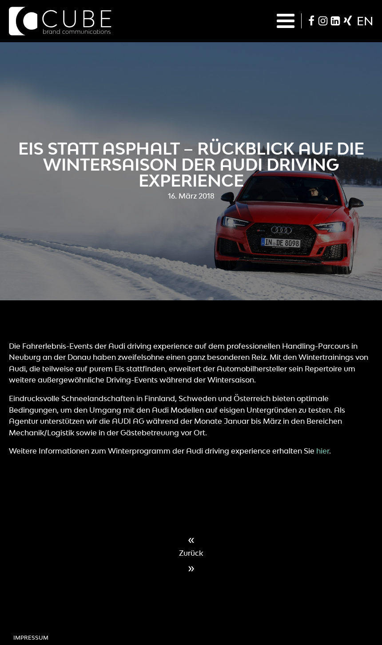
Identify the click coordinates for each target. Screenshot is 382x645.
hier (322, 450)
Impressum (30, 637)
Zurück (191, 553)
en (365, 21)
